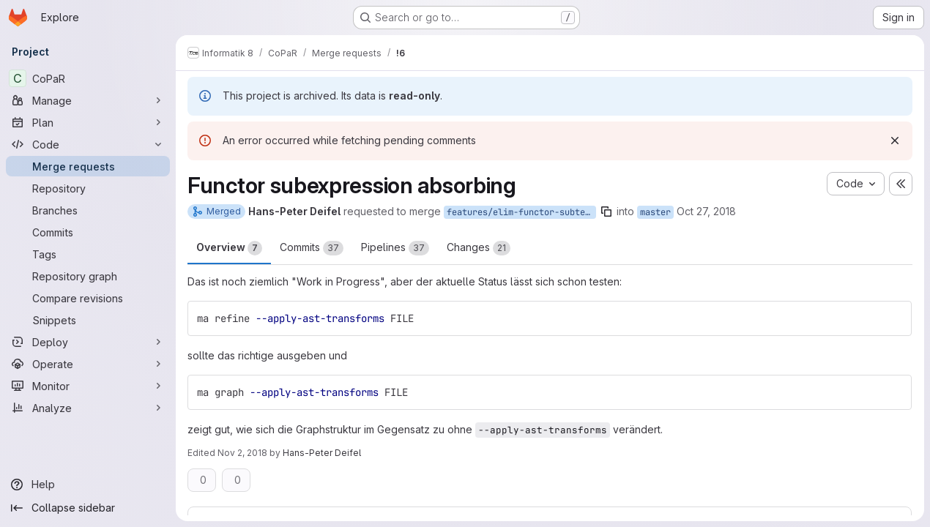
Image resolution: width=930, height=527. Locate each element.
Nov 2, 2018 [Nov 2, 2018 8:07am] (242, 452)
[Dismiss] (895, 140)
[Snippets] (88, 320)
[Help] (88, 484)
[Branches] (88, 210)
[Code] (88, 144)
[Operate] (88, 364)
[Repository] (88, 188)
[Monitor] (88, 385)
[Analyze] (88, 407)
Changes (478, 248)
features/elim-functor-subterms (521, 212)
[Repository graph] (88, 276)
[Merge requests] (88, 166)
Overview (229, 248)
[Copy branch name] (606, 211)
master (655, 212)
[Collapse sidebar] (88, 508)
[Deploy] (88, 342)
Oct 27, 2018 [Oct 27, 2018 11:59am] (706, 211)
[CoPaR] (88, 78)
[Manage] (88, 100)
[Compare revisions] (88, 298)
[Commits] (88, 232)
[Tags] (88, 254)
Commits (311, 248)
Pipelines (395, 248)
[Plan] (88, 122)
